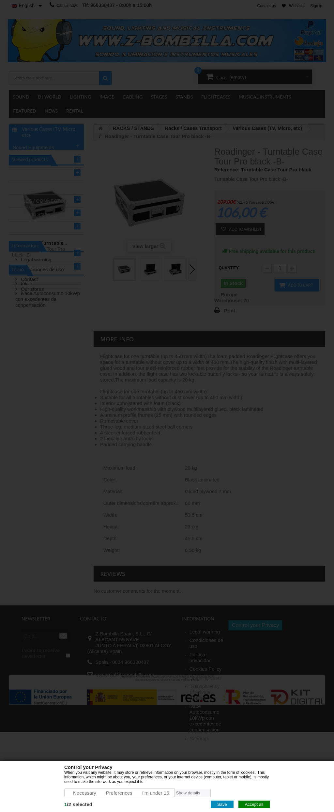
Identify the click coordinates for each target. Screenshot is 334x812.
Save (222, 804)
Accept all (254, 804)
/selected (78, 804)
